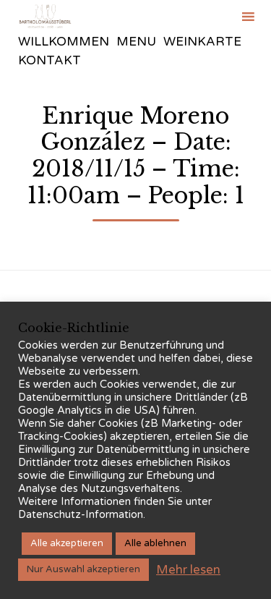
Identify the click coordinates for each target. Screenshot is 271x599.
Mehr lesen (188, 569)
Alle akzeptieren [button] (66, 543)
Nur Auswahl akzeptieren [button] (83, 569)
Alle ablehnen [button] (155, 543)
